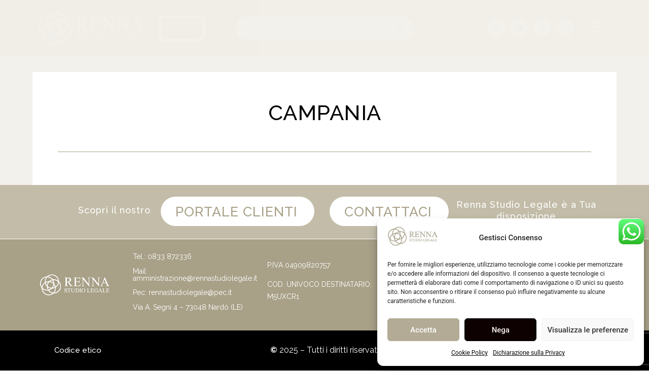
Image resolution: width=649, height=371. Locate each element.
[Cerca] (401, 28)
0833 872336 (170, 257)
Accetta (423, 330)
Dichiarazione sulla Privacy (529, 352)
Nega (501, 330)
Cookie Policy (469, 352)
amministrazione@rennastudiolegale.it (195, 278)
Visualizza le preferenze (587, 330)
